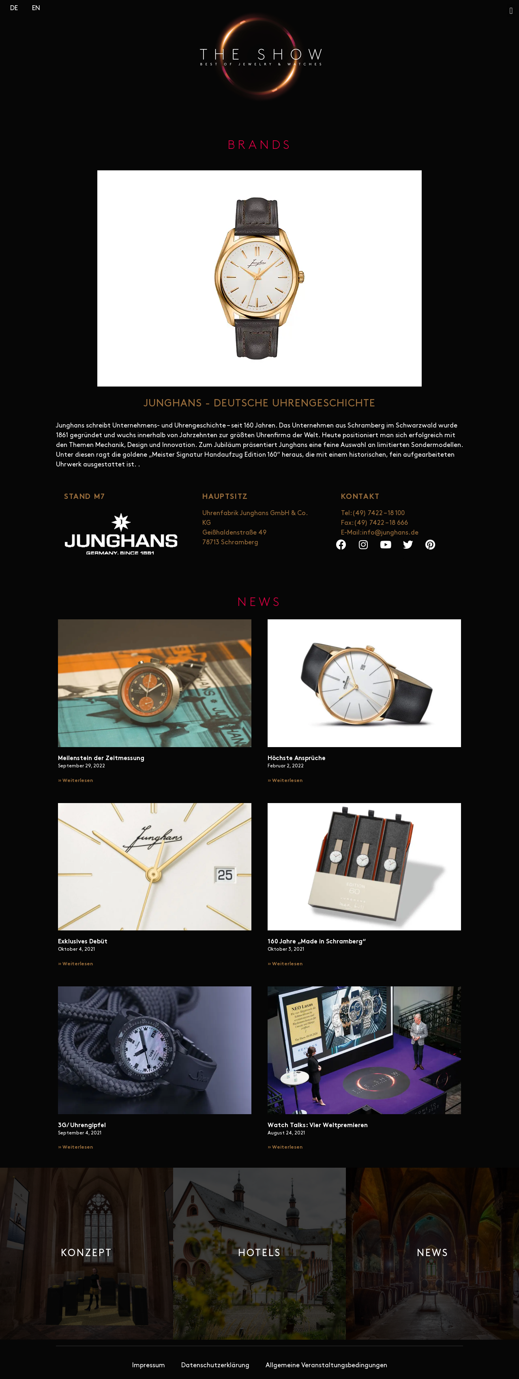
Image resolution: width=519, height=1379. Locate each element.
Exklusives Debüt (82, 942)
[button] (511, 10)
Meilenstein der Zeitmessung (101, 759)
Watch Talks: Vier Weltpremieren (318, 1126)
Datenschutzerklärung (215, 1365)
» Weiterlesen (75, 780)
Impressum (148, 1365)
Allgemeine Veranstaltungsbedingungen (326, 1365)
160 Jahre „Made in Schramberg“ (317, 942)
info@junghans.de (390, 533)
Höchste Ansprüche (297, 759)
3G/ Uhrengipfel (82, 1126)
